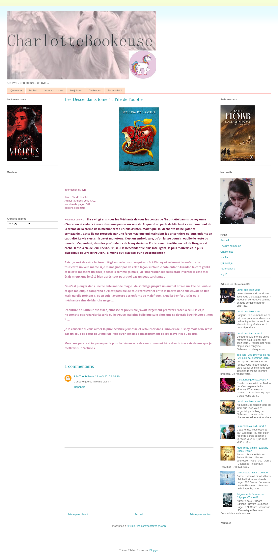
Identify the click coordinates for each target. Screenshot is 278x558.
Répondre (79, 386)
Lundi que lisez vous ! (249, 289)
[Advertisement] (139, 478)
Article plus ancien (200, 514)
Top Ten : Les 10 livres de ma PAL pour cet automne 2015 (253, 356)
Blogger (153, 550)
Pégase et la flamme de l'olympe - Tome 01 (250, 496)
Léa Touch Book (84, 376)
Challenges (95, 90)
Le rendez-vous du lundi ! (251, 426)
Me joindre (75, 90)
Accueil (139, 514)
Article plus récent (78, 514)
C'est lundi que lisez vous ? (252, 379)
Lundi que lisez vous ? (249, 333)
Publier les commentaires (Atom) (147, 525)
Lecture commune (53, 90)
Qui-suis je (16, 90)
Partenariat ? (115, 90)
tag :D (223, 274)
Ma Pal (33, 90)
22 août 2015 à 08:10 (107, 376)
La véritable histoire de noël (252, 472)
